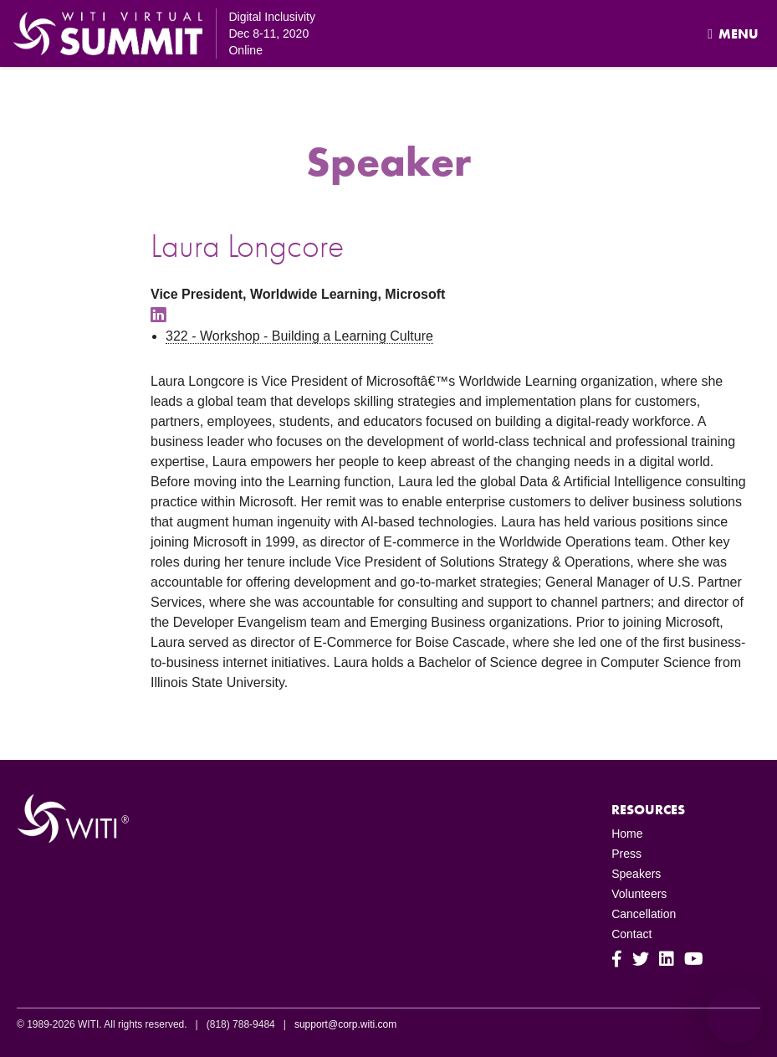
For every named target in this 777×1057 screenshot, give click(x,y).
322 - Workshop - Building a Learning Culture (299, 336)
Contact (631, 934)
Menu (733, 34)
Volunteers (639, 894)
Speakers (636, 873)
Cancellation (643, 914)
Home (626, 833)
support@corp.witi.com (345, 1024)
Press (626, 853)
